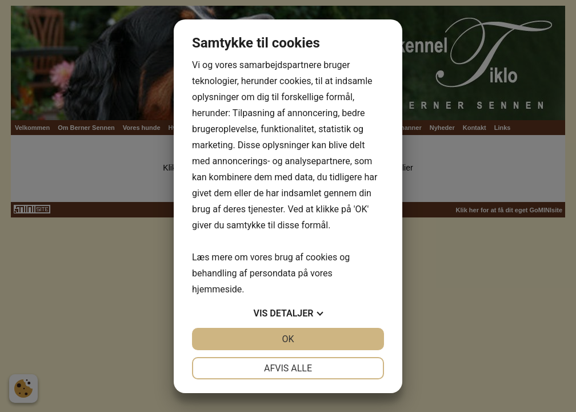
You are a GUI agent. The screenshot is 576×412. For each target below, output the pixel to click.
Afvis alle (288, 368)
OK (288, 339)
